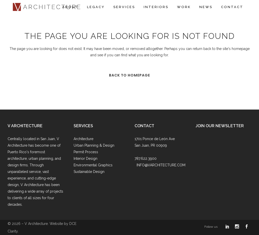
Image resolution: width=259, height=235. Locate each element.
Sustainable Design (89, 172)
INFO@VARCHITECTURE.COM (161, 165)
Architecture (83, 139)
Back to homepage (129, 75)
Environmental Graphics (93, 165)
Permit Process (86, 152)
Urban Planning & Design (94, 145)
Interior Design (85, 158)
